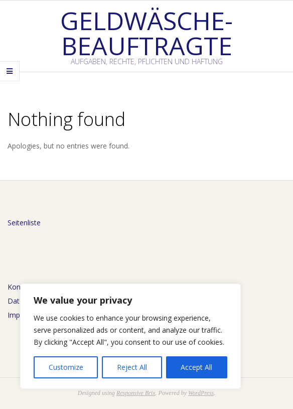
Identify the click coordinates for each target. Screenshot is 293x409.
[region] (130, 336)
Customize (66, 367)
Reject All (132, 367)
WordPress (201, 392)
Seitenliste (24, 222)
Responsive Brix (136, 392)
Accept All (196, 367)
